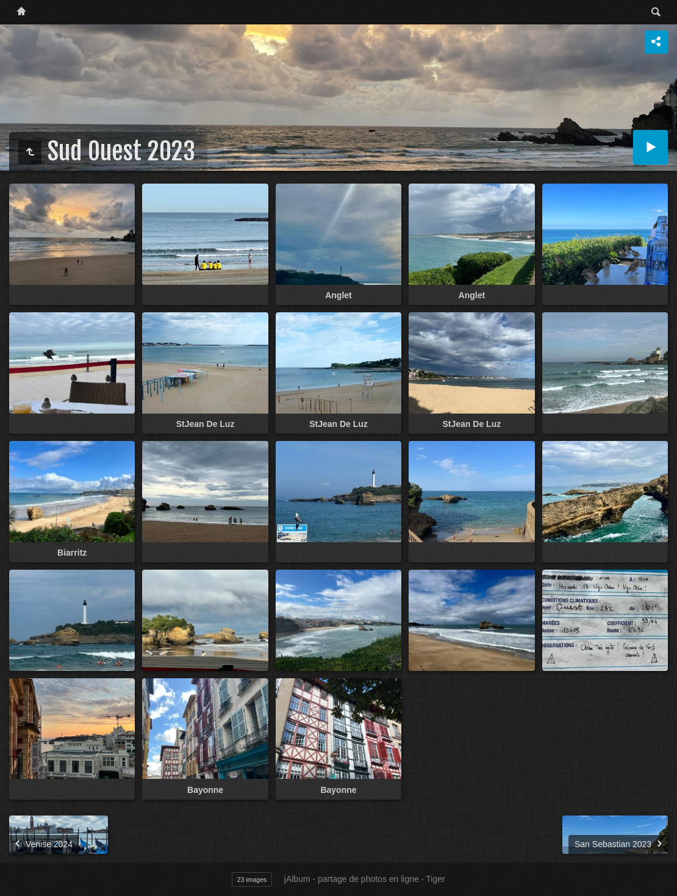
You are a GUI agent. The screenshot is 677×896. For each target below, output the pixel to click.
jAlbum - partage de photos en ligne (351, 879)
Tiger (435, 879)
